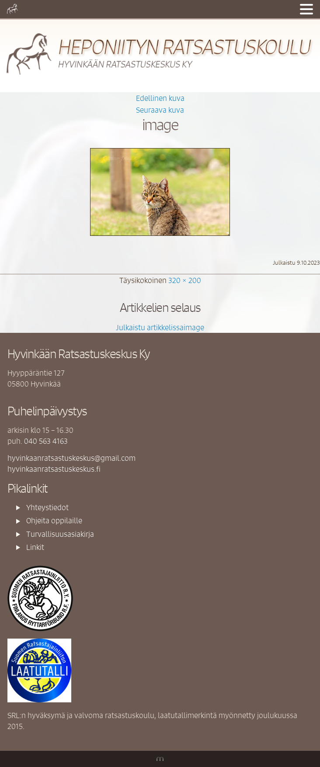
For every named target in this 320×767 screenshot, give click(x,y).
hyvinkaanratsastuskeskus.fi (54, 468)
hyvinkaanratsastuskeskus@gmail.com (71, 458)
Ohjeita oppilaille (54, 520)
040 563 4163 (46, 440)
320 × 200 (184, 280)
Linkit (35, 547)
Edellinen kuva (160, 98)
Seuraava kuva (160, 109)
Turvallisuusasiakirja (60, 534)
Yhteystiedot (47, 507)
